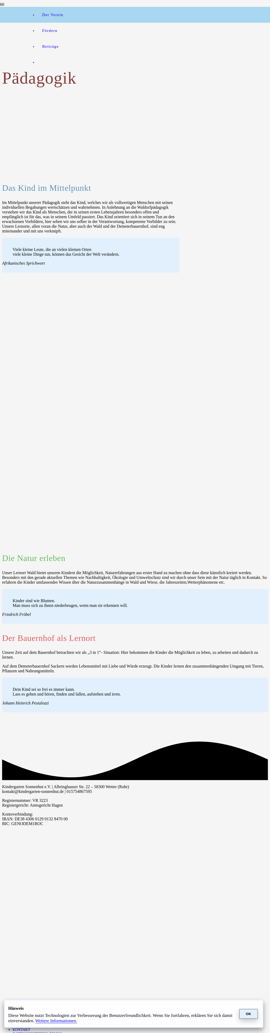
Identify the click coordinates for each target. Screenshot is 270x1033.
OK (248, 1014)
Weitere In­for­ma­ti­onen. (56, 1020)
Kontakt (21, 1030)
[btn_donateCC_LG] (99, 20)
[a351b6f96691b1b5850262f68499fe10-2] (14, 113)
